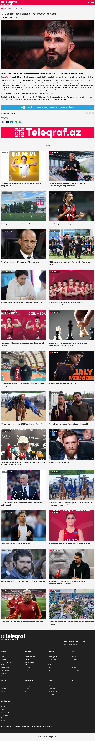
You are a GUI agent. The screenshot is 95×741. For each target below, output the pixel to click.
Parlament (4, 665)
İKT (26, 665)
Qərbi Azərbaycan (6, 662)
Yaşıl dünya (51, 662)
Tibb (49, 665)
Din (49, 670)
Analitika (3, 676)
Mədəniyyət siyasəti (31, 686)
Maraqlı (3, 691)
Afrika (74, 657)
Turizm (27, 670)
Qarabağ (3, 673)
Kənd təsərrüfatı (30, 657)
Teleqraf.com (5, 77)
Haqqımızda (36, 726)
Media (50, 667)
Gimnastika (51, 688)
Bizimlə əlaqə (47, 726)
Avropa (74, 667)
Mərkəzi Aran (5, 712)
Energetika (28, 659)
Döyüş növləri (52, 691)
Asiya (73, 662)
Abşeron (3, 720)
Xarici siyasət (5, 667)
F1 (49, 686)
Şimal (3, 718)
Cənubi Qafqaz (76, 670)
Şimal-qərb (4, 715)
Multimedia (26, 726)
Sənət (26, 691)
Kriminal (3, 688)
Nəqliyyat (28, 667)
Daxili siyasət (5, 670)
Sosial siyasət (52, 657)
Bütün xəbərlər (6, 726)
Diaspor (3, 659)
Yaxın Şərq (75, 665)
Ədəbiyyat (28, 688)
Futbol (50, 697)
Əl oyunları (51, 694)
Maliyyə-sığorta (29, 662)
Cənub (3, 707)
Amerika (74, 659)
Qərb (2, 709)
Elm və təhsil (52, 659)
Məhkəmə (4, 686)
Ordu (2, 657)
